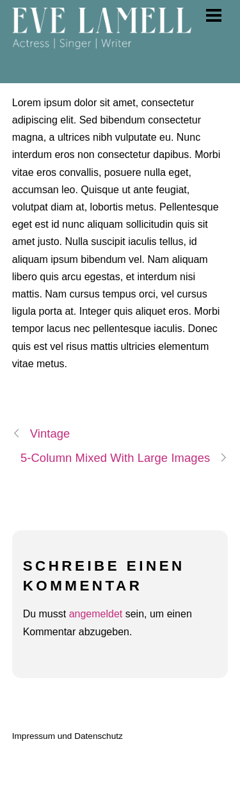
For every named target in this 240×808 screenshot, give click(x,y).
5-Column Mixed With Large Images (124, 457)
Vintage (41, 433)
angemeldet (96, 613)
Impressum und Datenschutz (67, 736)
